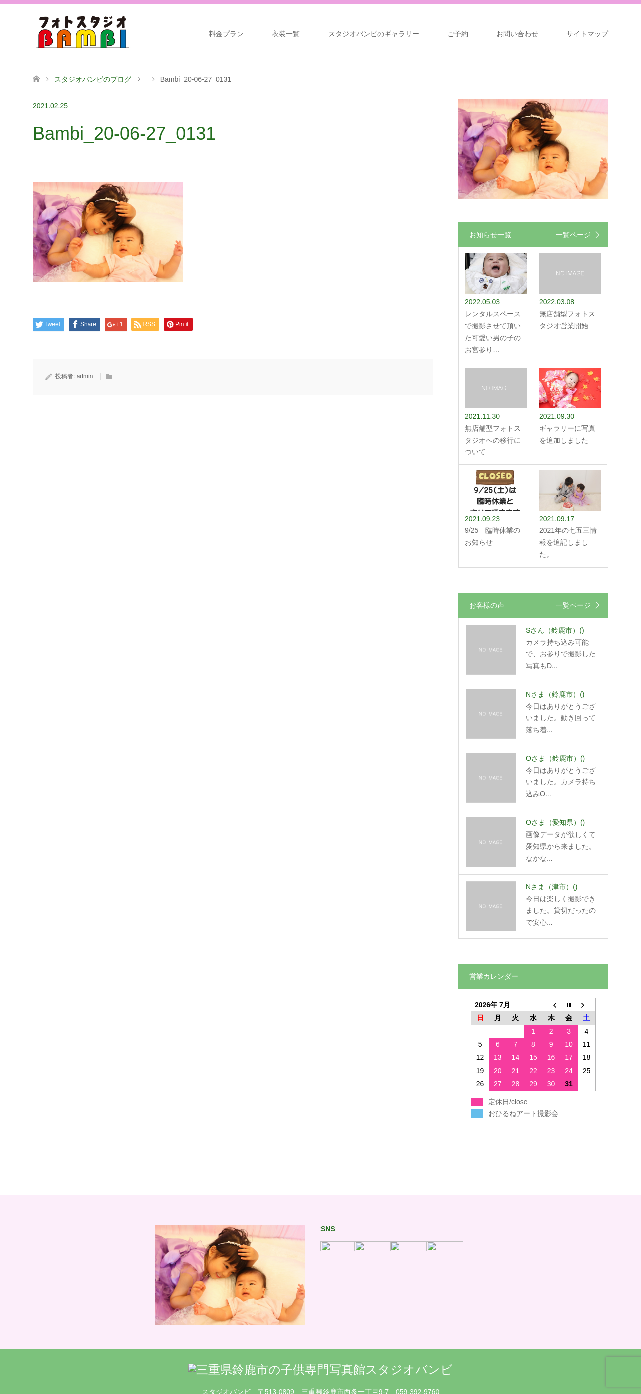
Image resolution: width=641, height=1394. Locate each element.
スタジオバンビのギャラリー (373, 34)
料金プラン (226, 34)
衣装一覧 (286, 34)
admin (85, 376)
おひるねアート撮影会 (523, 1113)
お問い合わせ (517, 34)
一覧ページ (573, 234)
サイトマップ (587, 34)
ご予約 (457, 34)
